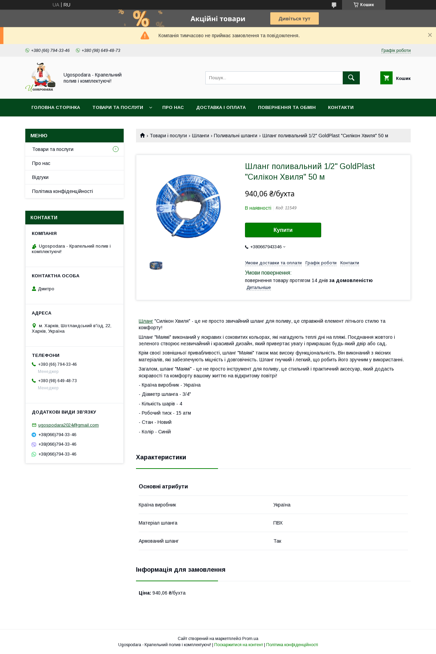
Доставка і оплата (221, 107)
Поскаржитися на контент (238, 644)
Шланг (146, 321)
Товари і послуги (168, 135)
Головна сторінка (55, 107)
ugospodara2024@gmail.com (68, 425)
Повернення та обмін (287, 107)
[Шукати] (351, 77)
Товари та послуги (117, 107)
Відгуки (40, 177)
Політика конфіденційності (62, 191)
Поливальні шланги (235, 135)
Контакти (341, 107)
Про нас (173, 107)
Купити (283, 230)
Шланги (200, 135)
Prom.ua (250, 638)
